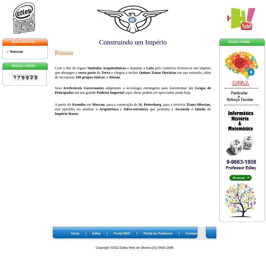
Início (75, 233)
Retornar (16, 51)
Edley (96, 233)
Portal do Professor (157, 233)
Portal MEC (122, 233)
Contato (192, 233)
